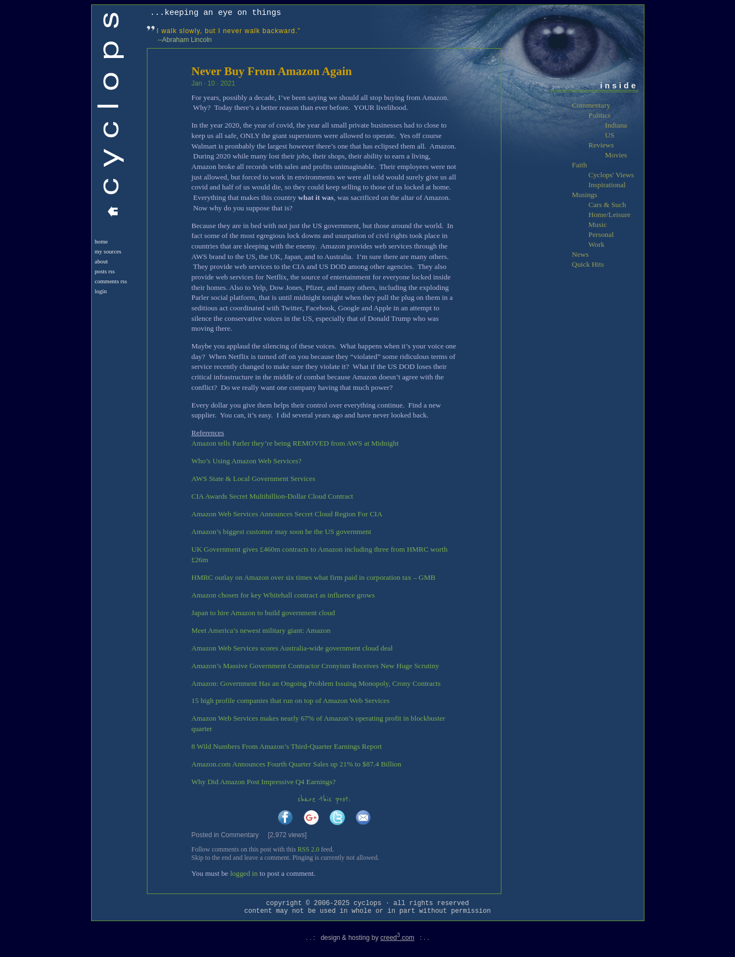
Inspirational (607, 185)
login (101, 291)
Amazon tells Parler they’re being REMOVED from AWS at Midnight (295, 443)
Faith (579, 165)
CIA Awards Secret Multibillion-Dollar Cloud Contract (272, 496)
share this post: (324, 799)
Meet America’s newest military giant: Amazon (261, 630)
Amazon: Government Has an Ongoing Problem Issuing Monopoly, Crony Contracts (316, 683)
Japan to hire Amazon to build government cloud (263, 613)
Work (597, 244)
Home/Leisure (610, 214)
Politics (600, 115)
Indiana (616, 125)
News (580, 254)
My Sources (108, 251)
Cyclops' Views (611, 175)
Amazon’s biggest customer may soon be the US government (282, 531)
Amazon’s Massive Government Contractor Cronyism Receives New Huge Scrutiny (316, 666)
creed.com (397, 938)
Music (598, 224)
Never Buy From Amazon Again (272, 71)
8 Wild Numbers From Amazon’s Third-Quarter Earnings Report (287, 746)
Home (101, 242)
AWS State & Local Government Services (253, 478)
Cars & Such (607, 204)
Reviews (601, 145)
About (101, 261)
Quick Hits (588, 264)
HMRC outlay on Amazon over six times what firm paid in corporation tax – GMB (314, 577)
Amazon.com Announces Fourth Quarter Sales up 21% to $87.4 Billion (296, 764)
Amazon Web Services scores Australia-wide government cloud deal (292, 648)
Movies (616, 155)
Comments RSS (111, 281)
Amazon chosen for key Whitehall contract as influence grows (283, 595)
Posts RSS (105, 271)
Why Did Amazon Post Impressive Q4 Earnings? (264, 782)
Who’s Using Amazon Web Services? (247, 461)
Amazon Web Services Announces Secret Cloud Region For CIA (287, 514)
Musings (584, 195)
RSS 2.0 (308, 849)
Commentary (240, 835)
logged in (244, 873)
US (610, 135)
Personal (601, 234)
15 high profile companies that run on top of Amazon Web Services (291, 700)
